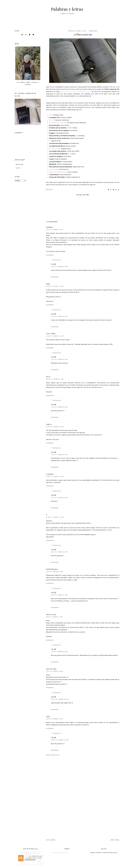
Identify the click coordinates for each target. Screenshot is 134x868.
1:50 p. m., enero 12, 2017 (54, 571)
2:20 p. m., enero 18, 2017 (59, 552)
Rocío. (48, 377)
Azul (48, 716)
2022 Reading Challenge (30, 853)
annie (48, 284)
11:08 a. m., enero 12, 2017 (55, 476)
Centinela (49, 474)
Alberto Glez (51, 614)
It (49, 141)
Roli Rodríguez (52, 569)
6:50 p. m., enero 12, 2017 (54, 617)
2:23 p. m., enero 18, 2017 (59, 266)
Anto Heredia (51, 669)
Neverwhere (54, 169)
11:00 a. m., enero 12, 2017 (55, 426)
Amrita (52, 120)
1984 (51, 115)
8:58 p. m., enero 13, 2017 (54, 719)
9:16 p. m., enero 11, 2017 (54, 229)
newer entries (50, 840)
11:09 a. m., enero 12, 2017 (55, 517)
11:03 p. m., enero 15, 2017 (60, 740)
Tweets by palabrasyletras (60, 852)
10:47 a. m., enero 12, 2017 (55, 379)
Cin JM (53, 264)
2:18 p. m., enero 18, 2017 (59, 651)
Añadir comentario (52, 755)
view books (39, 863)
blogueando (93, 31)
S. (46, 515)
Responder (50, 255)
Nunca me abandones (58, 172)
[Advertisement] (82, 818)
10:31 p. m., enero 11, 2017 (55, 286)
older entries (115, 840)
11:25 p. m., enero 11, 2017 (55, 336)
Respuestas (57, 260)
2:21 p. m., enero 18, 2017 (59, 497)
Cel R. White (51, 334)
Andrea (49, 424)
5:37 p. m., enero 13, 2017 (54, 671)
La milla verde (55, 149)
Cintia (26, 856)
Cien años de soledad (57, 123)
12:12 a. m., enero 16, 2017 (60, 699)
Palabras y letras (67, 9)
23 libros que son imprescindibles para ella (75, 91)
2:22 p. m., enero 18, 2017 (59, 359)
